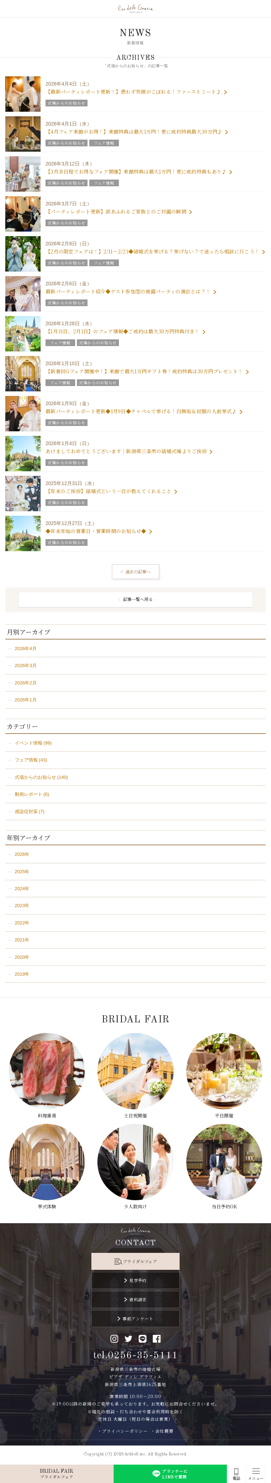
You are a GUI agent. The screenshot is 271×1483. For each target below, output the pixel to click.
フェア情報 (26, 760)
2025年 (22, 871)
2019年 (22, 974)
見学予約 (138, 1280)
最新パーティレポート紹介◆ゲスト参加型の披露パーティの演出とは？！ (128, 291)
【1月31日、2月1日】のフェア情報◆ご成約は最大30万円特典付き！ (123, 331)
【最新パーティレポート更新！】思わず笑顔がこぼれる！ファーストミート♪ (133, 91)
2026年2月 (26, 682)
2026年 (22, 854)
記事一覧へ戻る (138, 599)
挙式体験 (47, 1206)
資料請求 (138, 1299)
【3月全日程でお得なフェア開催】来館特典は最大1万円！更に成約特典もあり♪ (136, 171)
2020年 (22, 957)
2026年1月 (26, 699)
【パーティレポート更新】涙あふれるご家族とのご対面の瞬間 (116, 211)
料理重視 (47, 1115)
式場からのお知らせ (35, 777)
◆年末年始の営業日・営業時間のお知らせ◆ (96, 531)
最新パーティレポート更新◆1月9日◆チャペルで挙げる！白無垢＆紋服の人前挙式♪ (141, 411)
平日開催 (224, 1115)
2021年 (22, 939)
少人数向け (135, 1206)
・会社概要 (162, 1431)
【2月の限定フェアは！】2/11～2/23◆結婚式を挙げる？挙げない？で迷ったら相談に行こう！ (152, 251)
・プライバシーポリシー (122, 1431)
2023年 (22, 905)
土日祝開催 (135, 1115)
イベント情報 (28, 743)
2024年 (22, 888)
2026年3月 (26, 665)
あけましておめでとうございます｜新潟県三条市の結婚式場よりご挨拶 (126, 451)
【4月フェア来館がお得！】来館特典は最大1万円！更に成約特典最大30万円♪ (134, 131)
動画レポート (28, 794)
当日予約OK (224, 1206)
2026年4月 (26, 648)
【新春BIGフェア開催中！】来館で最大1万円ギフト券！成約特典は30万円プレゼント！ (144, 371)
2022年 (22, 923)
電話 (236, 1478)
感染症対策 (26, 811)
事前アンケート (137, 1318)
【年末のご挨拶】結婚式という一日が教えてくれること (108, 491)
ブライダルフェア (140, 1261)
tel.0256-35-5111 (135, 1355)
